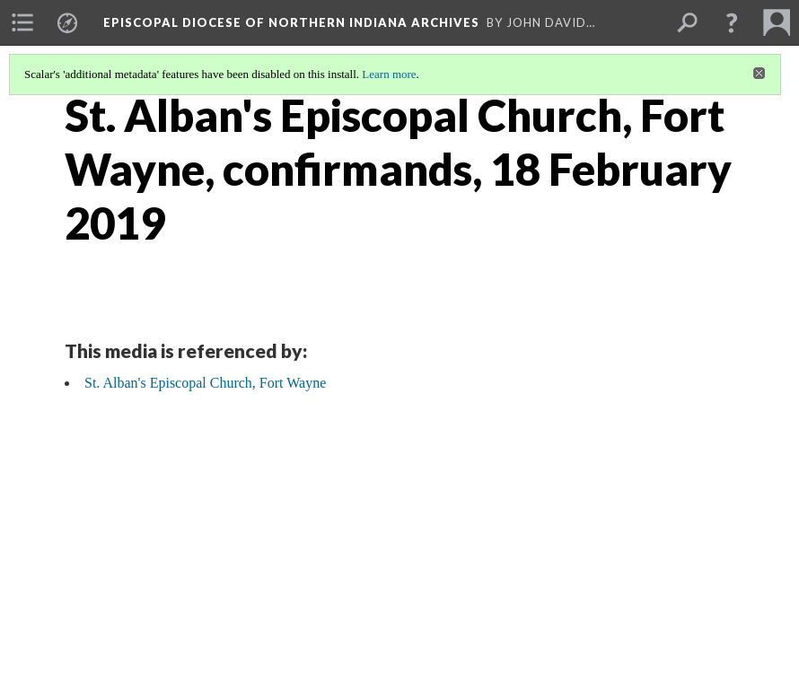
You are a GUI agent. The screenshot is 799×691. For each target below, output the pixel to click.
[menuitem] (22, 22)
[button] (731, 22)
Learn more (389, 74)
